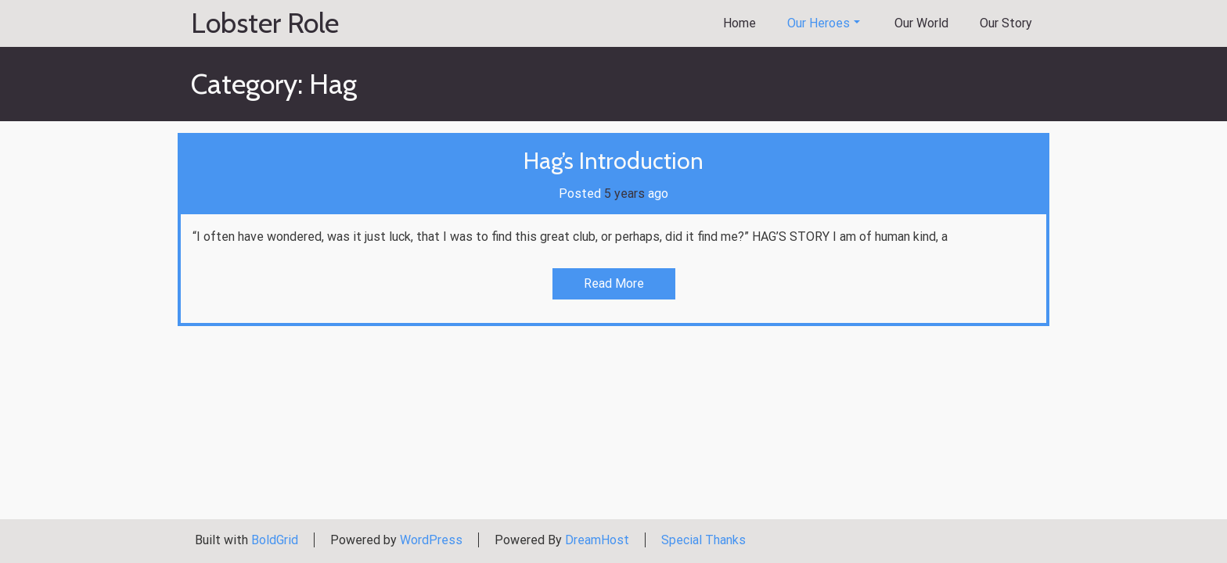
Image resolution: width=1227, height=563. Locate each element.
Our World (921, 23)
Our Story (1006, 23)
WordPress (431, 540)
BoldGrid (274, 540)
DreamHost (597, 540)
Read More (614, 283)
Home (739, 23)
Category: (274, 83)
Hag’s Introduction (613, 160)
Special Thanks (703, 540)
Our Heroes (823, 23)
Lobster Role (265, 23)
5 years (624, 193)
